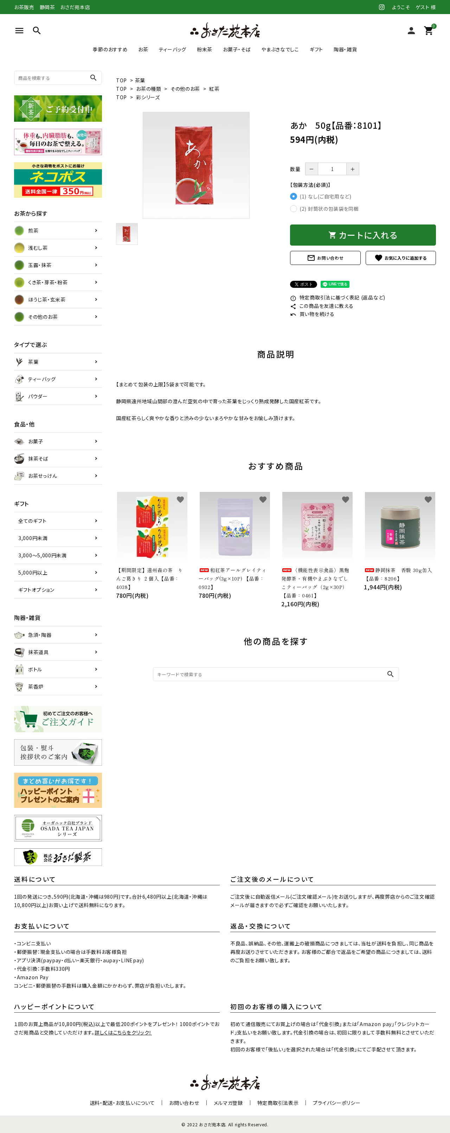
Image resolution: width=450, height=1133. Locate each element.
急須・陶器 (33, 634)
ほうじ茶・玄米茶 (40, 299)
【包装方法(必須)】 (310, 184)
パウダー (31, 396)
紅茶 (214, 88)
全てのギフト (32, 520)
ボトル (28, 669)
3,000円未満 (33, 538)
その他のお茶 (185, 88)
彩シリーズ (148, 97)
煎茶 (26, 230)
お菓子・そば (237, 49)
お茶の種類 (148, 88)
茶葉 (140, 80)
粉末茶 (204, 49)
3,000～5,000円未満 (42, 555)
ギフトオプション (36, 589)
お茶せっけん (35, 475)
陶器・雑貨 (345, 49)
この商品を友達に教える (321, 305)
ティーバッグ (172, 49)
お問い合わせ (325, 258)
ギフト (316, 49)
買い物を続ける (312, 313)
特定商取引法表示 (278, 1102)
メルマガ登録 (228, 1102)
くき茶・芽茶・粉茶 (41, 282)
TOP (121, 80)
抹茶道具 (31, 652)
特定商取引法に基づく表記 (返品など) (337, 297)
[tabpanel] (196, 165)
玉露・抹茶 (33, 265)
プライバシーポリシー (336, 1102)
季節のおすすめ (110, 49)
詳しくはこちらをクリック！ (123, 1032)
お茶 (143, 49)
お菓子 (28, 441)
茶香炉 (29, 686)
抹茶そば (31, 458)
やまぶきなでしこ (280, 49)
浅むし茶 (31, 247)
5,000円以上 (33, 572)
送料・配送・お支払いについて (122, 1102)
